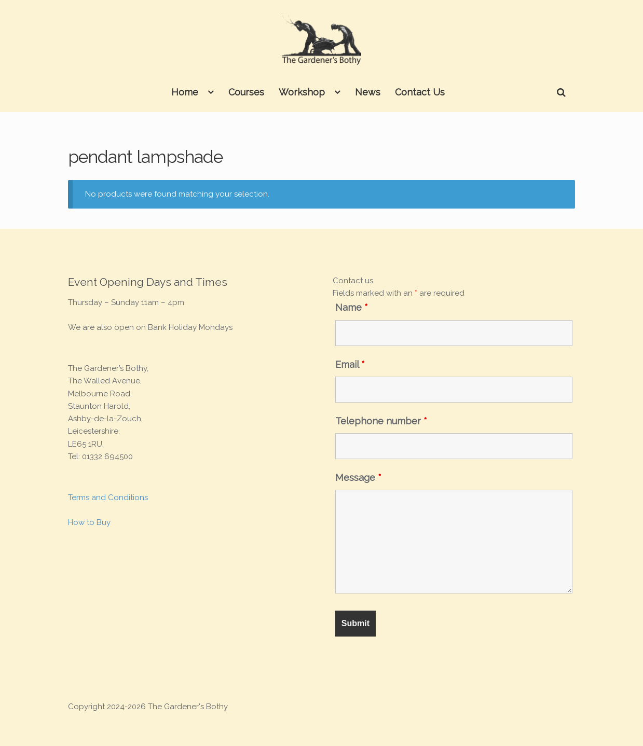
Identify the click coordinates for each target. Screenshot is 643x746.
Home (184, 92)
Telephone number (381, 421)
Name (351, 307)
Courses (246, 92)
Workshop (302, 92)
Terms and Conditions (108, 497)
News (367, 92)
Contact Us (420, 92)
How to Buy (89, 522)
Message (358, 477)
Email (350, 364)
